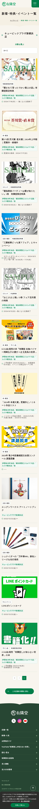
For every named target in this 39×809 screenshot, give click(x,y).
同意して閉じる (20, 805)
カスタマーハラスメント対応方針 (11, 789)
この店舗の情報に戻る (20, 691)
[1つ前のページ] (19, 678)
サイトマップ (5, 781)
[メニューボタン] (35, 3)
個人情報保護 (25, 800)
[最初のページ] (14, 678)
